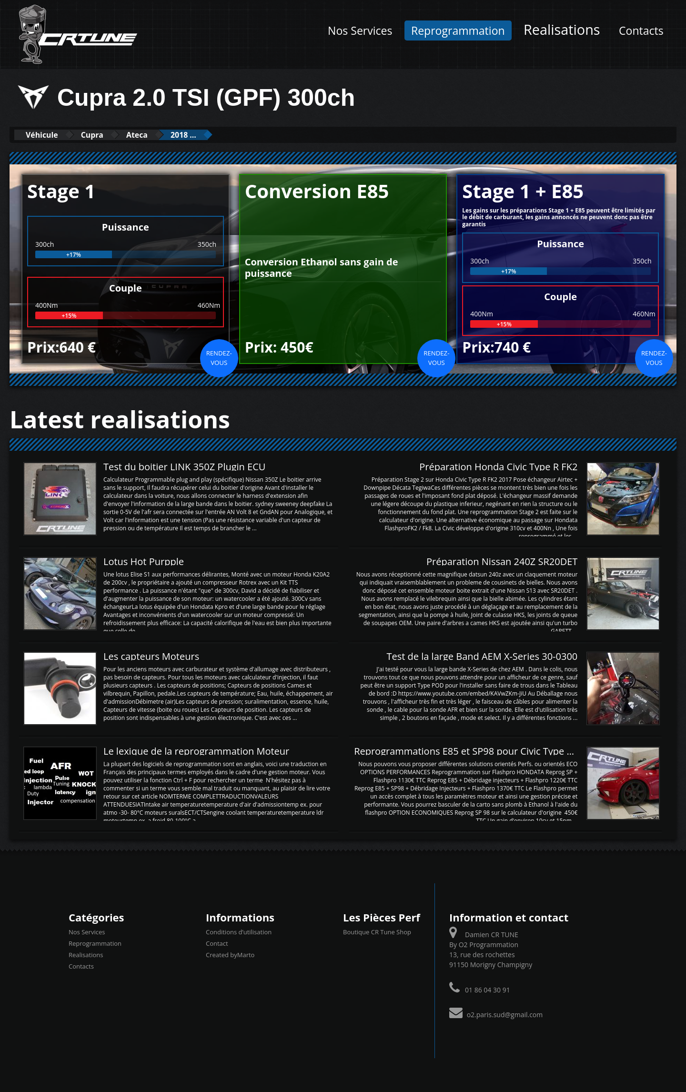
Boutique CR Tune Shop (377, 931)
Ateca (155, 134)
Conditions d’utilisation (239, 931)
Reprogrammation (458, 30)
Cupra (104, 134)
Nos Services (360, 30)
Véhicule (46, 134)
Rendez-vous (219, 357)
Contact (217, 943)
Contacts (641, 30)
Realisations (562, 29)
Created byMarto (230, 954)
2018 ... (210, 134)
